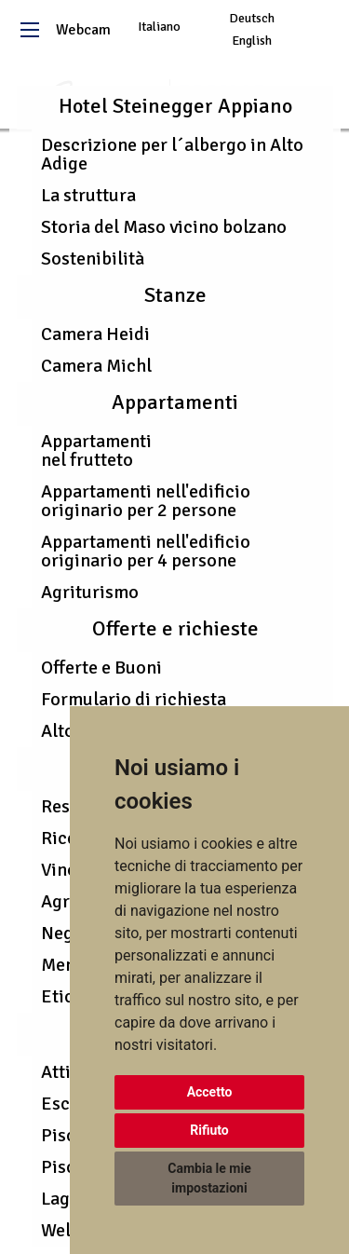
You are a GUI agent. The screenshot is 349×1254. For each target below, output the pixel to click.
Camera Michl (96, 365)
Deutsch (252, 18)
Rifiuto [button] (209, 1130)
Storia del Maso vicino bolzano (164, 227)
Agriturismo (90, 592)
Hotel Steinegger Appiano (175, 106)
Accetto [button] (210, 1091)
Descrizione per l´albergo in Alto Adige (172, 154)
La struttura (88, 195)
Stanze (175, 295)
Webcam (83, 29)
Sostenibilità (92, 258)
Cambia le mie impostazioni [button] (209, 1178)
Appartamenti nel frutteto (96, 450)
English (252, 40)
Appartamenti (175, 402)
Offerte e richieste (175, 629)
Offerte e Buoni (101, 667)
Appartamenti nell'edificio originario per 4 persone (145, 551)
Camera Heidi (95, 334)
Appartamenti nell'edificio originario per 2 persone (145, 501)
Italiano (159, 26)
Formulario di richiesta (133, 699)
